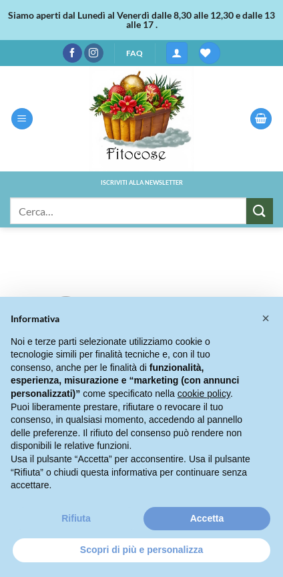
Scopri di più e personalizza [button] (141, 549)
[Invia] (259, 211)
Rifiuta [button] (76, 518)
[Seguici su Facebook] (72, 53)
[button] (177, 53)
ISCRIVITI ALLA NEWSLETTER (142, 182)
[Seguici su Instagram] (93, 53)
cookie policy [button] (204, 393)
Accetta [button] (207, 518)
